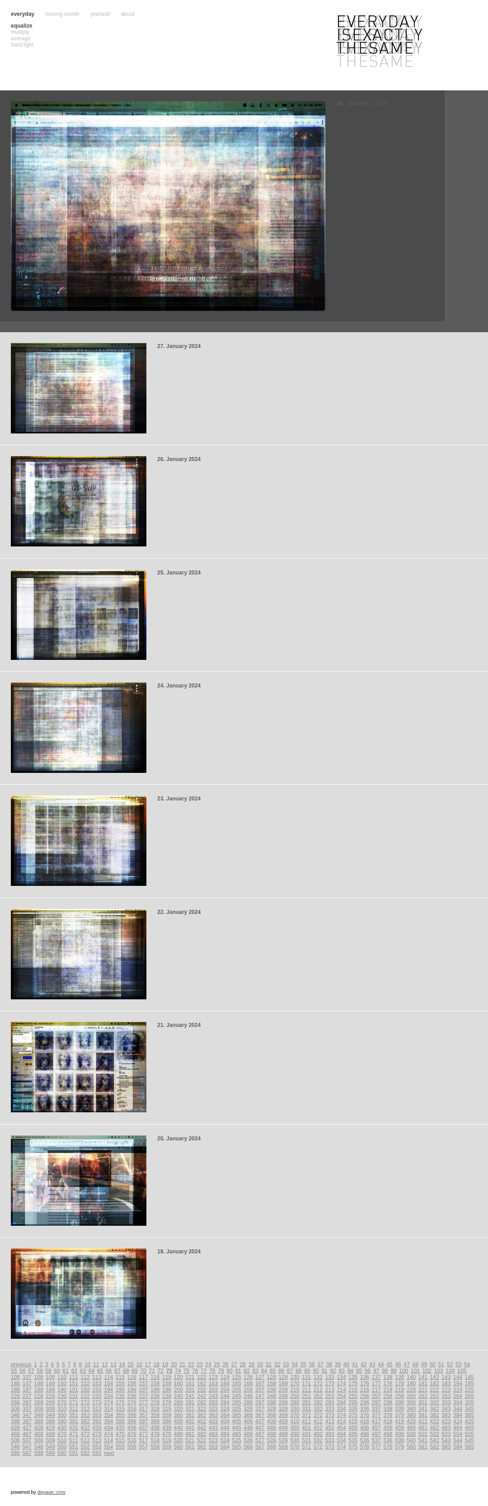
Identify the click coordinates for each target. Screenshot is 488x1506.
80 (229, 1371)
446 (248, 1428)
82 (247, 1371)
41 (355, 1364)
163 (213, 1383)
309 (50, 1409)
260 (411, 1396)
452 (318, 1428)
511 (73, 1440)
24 (208, 1364)
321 (189, 1409)
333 (329, 1409)
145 (469, 1377)
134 (341, 1377)
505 (469, 1434)
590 (61, 1453)
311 (73, 1409)
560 (178, 1447)
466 (15, 1434)
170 (294, 1383)
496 (364, 1434)
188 (38, 1390)
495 (352, 1434)
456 (364, 1428)
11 (96, 1364)
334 (341, 1409)
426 (15, 1428)
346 (15, 1415)
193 (96, 1390)
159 (166, 1383)
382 (434, 1415)
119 (166, 1377)
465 (469, 1428)
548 (38, 1447)
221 (422, 1390)
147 (27, 1383)
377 (376, 1415)
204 (225, 1390)
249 (283, 1396)
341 (422, 1409)
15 (130, 1364)
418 (388, 1421)
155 (120, 1383)
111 (73, 1377)
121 (189, 1377)
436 (131, 1428)
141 (422, 1377)
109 (50, 1377)
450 (294, 1428)
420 (411, 1421)
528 (271, 1440)
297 (376, 1402)
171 (306, 1383)
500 (411, 1434)
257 (376, 1396)
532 (318, 1440)
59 (48, 1371)
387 (27, 1421)
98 (385, 1371)
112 (85, 1377)
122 (201, 1377)
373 (329, 1415)
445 (236, 1428)
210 (294, 1390)
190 (61, 1390)
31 (269, 1364)
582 (434, 1447)
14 (122, 1364)
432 (85, 1428)
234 (108, 1396)
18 (157, 1364)
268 (38, 1402)
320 (178, 1409)
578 (388, 1447)
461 (422, 1428)
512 (85, 1440)
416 (364, 1421)
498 (388, 1434)
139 (399, 1377)
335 (352, 1409)
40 (346, 1364)
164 (225, 1383)
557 (143, 1447)
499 (399, 1434)
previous (21, 1364)
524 (225, 1440)
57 (31, 1371)
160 (178, 1383)
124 (225, 1377)
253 (329, 1396)
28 (243, 1364)
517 (143, 1440)
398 (155, 1421)
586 (15, 1453)
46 (398, 1364)
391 (73, 1421)
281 (189, 1402)
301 (422, 1402)
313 (96, 1409)
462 (434, 1428)
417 (376, 1421)
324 (225, 1409)
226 (15, 1396)
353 (96, 1415)
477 (143, 1434)
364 (225, 1415)
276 (131, 1402)
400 (178, 1421)
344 (457, 1409)
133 (329, 1377)
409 (283, 1421)
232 (85, 1396)
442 (201, 1428)
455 (352, 1428)
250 (294, 1396)
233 (96, 1396)
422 (434, 1421)
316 (131, 1409)
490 (294, 1434)
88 (298, 1371)
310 (61, 1409)
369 (283, 1415)
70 (143, 1371)
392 (85, 1421)
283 (213, 1402)
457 (376, 1428)
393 (96, 1421)
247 (259, 1396)
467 (27, 1434)
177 (376, 1383)
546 (15, 1447)
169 (283, 1383)
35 (303, 1364)
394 (108, 1421)
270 (61, 1402)
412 (318, 1421)
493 (329, 1434)
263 (445, 1396)
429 (50, 1428)
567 (259, 1447)
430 (61, 1428)
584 (457, 1447)
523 (213, 1440)
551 (73, 1447)
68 (126, 1371)
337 (376, 1409)
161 (189, 1383)
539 (399, 1440)
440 (178, 1428)
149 (50, 1383)
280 (178, 1402)
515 (120, 1440)
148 (38, 1383)
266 (15, 1402)
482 (201, 1434)
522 (201, 1440)
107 (27, 1377)
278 (155, 1402)
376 (364, 1415)
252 (318, 1396)
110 (61, 1377)
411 (306, 1421)
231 (73, 1396)
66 (109, 1371)
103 (438, 1371)
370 (294, 1415)
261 (422, 1396)
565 (236, 1447)
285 (236, 1402)
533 (329, 1440)
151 (73, 1383)
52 (450, 1364)
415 (352, 1421)
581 (422, 1447)
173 (329, 1383)
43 (372, 1364)
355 (120, 1415)
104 (450, 1371)
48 (415, 1364)
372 (318, 1415)
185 (469, 1383)
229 (50, 1396)
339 (399, 1409)
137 (376, 1377)
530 (294, 1440)
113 (96, 1377)
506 (15, 1440)
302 (434, 1402)
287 (259, 1402)
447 (259, 1428)
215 (352, 1390)
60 (57, 1371)
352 (85, 1415)
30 (260, 1364)
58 (39, 1371)
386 (15, 1421)
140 (411, 1377)
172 (318, 1383)
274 (108, 1402)
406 (248, 1421)
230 (61, 1396)
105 (461, 1371)
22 (191, 1364)
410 (294, 1421)
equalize (21, 26)
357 (143, 1415)
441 (189, 1428)
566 (248, 1447)
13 (113, 1364)
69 (134, 1371)
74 (178, 1371)
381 (422, 1415)
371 (306, 1415)
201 (189, 1390)
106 (15, 1377)
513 (96, 1440)
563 (213, 1447)
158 (155, 1383)
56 (22, 1371)
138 (388, 1377)
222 (434, 1390)
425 (469, 1421)
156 (131, 1383)
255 (352, 1396)
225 (469, 1390)
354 (108, 1415)
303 (445, 1402)
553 (96, 1447)
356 (131, 1415)
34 (294, 1364)
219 (399, 1390)
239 (166, 1396)
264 (457, 1396)
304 (457, 1402)
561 (189, 1447)
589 (50, 1453)
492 (318, 1434)
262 (434, 1396)
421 (422, 1421)
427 (27, 1428)
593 (96, 1453)
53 (458, 1364)
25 (217, 1364)
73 (169, 1371)
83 (255, 1371)
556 (131, 1447)
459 (399, 1428)
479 (166, 1434)
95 (359, 1371)
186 (15, 1390)
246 (248, 1396)
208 (271, 1390)
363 (213, 1415)
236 (131, 1396)
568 (271, 1447)
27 (234, 1364)
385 (469, 1415)
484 (225, 1434)
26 (225, 1364)
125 (236, 1377)
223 (445, 1390)
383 (445, 1415)
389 (50, 1421)
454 (341, 1428)
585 (469, 1447)
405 (236, 1421)
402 (201, 1421)
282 (201, 1402)
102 (427, 1371)
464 (457, 1428)
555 (120, 1447)
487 (259, 1434)
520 (178, 1440)
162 (201, 1383)
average (20, 38)
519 (166, 1440)
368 (271, 1415)
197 (143, 1390)
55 (14, 1371)
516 (131, 1440)
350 (61, 1415)
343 (445, 1409)
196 (131, 1390)
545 (469, 1440)
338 (388, 1409)
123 (213, 1377)
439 (166, 1428)
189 (50, 1390)
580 (411, 1447)
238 (155, 1396)
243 (213, 1396)
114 (108, 1377)
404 (225, 1421)
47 (406, 1364)
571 (306, 1447)
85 (273, 1371)
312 (85, 1409)
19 (165, 1364)
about (127, 14)
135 (352, 1377)
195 (120, 1390)
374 (341, 1415)
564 (225, 1447)
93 (342, 1371)
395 (120, 1421)
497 (376, 1434)
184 (457, 1383)
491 (306, 1434)
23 (199, 1364)
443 (213, 1428)
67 (117, 1371)
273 (96, 1402)
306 (15, 1409)
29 (251, 1364)
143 (445, 1377)
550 (61, 1447)
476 (131, 1434)
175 (352, 1383)
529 (283, 1440)
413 (329, 1421)
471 (73, 1434)
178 (388, 1383)
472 (85, 1434)
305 (469, 1402)
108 (38, 1377)
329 (283, 1409)
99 (393, 1371)
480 (178, 1434)
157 (143, 1383)
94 (350, 1371)
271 (73, 1402)
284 (225, 1402)
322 (201, 1409)
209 (283, 1390)
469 (50, 1434)
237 (143, 1396)
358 (155, 1415)
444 (225, 1428)
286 (248, 1402)
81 (238, 1371)
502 (434, 1434)
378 (388, 1415)
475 (120, 1434)
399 (166, 1421)
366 (248, 1415)
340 (411, 1409)
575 (352, 1447)
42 (363, 1364)
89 (307, 1371)
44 (381, 1364)
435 (120, 1428)
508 (38, 1440)
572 (318, 1447)
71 (152, 1371)
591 (73, 1453)
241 (189, 1396)
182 (434, 1383)
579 (399, 1447)
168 (271, 1383)
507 (27, 1440)
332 (318, 1409)
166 (248, 1383)
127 (259, 1377)
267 (27, 1402)
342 (434, 1409)
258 (388, 1396)
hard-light (22, 45)
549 (50, 1447)
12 (105, 1364)
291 (306, 1402)
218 (388, 1390)
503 (445, 1434)
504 (457, 1434)
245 (236, 1396)
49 (424, 1364)
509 (50, 1440)
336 (364, 1409)
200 (178, 1390)
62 (74, 1371)
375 (352, 1415)
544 (457, 1440)
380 (411, 1415)
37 (320, 1364)
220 (411, 1390)
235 (120, 1396)
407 (259, 1421)
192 (85, 1390)
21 (182, 1364)
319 (166, 1409)
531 (306, 1440)
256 (364, 1396)
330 (294, 1409)
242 (201, 1396)
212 (318, 1390)
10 (87, 1364)
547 (27, 1447)
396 (131, 1421)
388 (38, 1421)
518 (155, 1440)
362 (201, 1415)
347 (27, 1415)
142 (434, 1377)
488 (271, 1434)
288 (271, 1402)
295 (352, 1402)
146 (15, 1383)
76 (195, 1371)
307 (27, 1409)
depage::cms (52, 1492)
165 (236, 1383)
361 (189, 1415)
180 (411, 1383)
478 (155, 1434)
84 (264, 1371)
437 (143, 1428)
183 (445, 1383)
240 (178, 1396)
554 (108, 1447)
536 (364, 1440)
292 (318, 1402)
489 (283, 1434)
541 (422, 1440)
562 (201, 1447)
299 (399, 1402)
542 (434, 1440)
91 (324, 1371)
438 (155, 1428)
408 (271, 1421)
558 (155, 1447)
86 (281, 1371)
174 (341, 1383)
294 (341, 1402)
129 (283, 1377)
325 (236, 1409)
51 (441, 1364)
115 (120, 1377)
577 (376, 1447)
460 (411, 1428)
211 (306, 1390)
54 (467, 1364)
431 (73, 1428)
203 (213, 1390)
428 (38, 1428)
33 (286, 1364)
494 (341, 1434)
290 (294, 1402)
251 (306, 1396)
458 (388, 1428)
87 (290, 1371)
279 (166, 1402)
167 (259, 1383)
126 (248, 1377)
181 (422, 1383)
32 (277, 1364)
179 (399, 1383)
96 (368, 1371)
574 (341, 1447)
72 (161, 1371)
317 (143, 1409)
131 (306, 1377)
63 (83, 1371)
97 (376, 1371)
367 (259, 1415)
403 (213, 1421)
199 (166, 1390)
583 (445, 1447)
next (109, 1453)
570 (294, 1447)
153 (96, 1383)
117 (143, 1377)
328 (271, 1409)
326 (248, 1409)
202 (201, 1390)
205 (236, 1390)
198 (155, 1390)
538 (388, 1440)
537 (376, 1440)
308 (38, 1409)
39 (338, 1364)
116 (131, 1377)
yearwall (100, 14)
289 (283, 1402)
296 (364, 1402)
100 (403, 1371)
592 (85, 1453)
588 (38, 1453)
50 (433, 1364)
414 (341, 1421)
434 (108, 1428)
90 (316, 1371)
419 (399, 1421)
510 (61, 1440)
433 (96, 1428)
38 (329, 1364)
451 (306, 1428)
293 (329, 1402)
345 (469, 1409)
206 (248, 1390)
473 (96, 1434)
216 (364, 1390)
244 (225, 1396)
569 (283, 1447)
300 (411, 1402)
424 (457, 1421)
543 (445, 1440)
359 (166, 1415)
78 (212, 1371)
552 (85, 1447)
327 (259, 1409)
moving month (62, 14)
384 (457, 1415)
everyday (22, 14)
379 (399, 1415)
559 (166, 1447)
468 (38, 1434)
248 (271, 1396)
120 (178, 1377)
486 (248, 1434)
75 (186, 1371)
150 (61, 1383)
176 (364, 1383)
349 (50, 1415)
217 (376, 1390)
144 (457, 1377)
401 (189, 1421)
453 (329, 1428)
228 (38, 1396)
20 (174, 1364)
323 (213, 1409)
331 (306, 1409)
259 (399, 1396)
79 (221, 1371)
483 (213, 1434)
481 (189, 1434)
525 (236, 1440)
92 (333, 1371)
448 (271, 1428)
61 (66, 1371)
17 (148, 1364)
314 (108, 1409)
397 (143, 1421)
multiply (20, 32)
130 (294, 1377)
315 (120, 1409)
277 (143, 1402)
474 (108, 1434)
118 (155, 1377)
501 (422, 1434)
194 (108, 1390)
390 (61, 1421)
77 (203, 1371)
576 (364, 1447)
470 (61, 1434)
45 (389, 1364)
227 (27, 1396)
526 (248, 1440)
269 (50, 1402)
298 (388, 1402)
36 (311, 1364)
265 (469, 1396)
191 (73, 1390)
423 (445, 1421)
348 (38, 1415)
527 (259, 1440)
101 (415, 1371)
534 (341, 1440)
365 (236, 1415)
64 (91, 1371)
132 (318, 1377)
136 (364, 1377)
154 (108, 1383)
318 (155, 1409)
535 (352, 1440)
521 (189, 1440)
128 (271, 1377)
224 (457, 1390)
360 (178, 1415)
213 (329, 1390)
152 (85, 1383)
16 (139, 1364)
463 (445, 1428)
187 (27, 1390)
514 (108, 1440)
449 (283, 1428)
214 (341, 1390)
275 (120, 1402)
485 (236, 1434)
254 (341, 1396)
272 (85, 1402)
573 (329, 1447)
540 (411, 1440)
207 (259, 1390)
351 (73, 1415)
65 (100, 1371)
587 (27, 1453)
